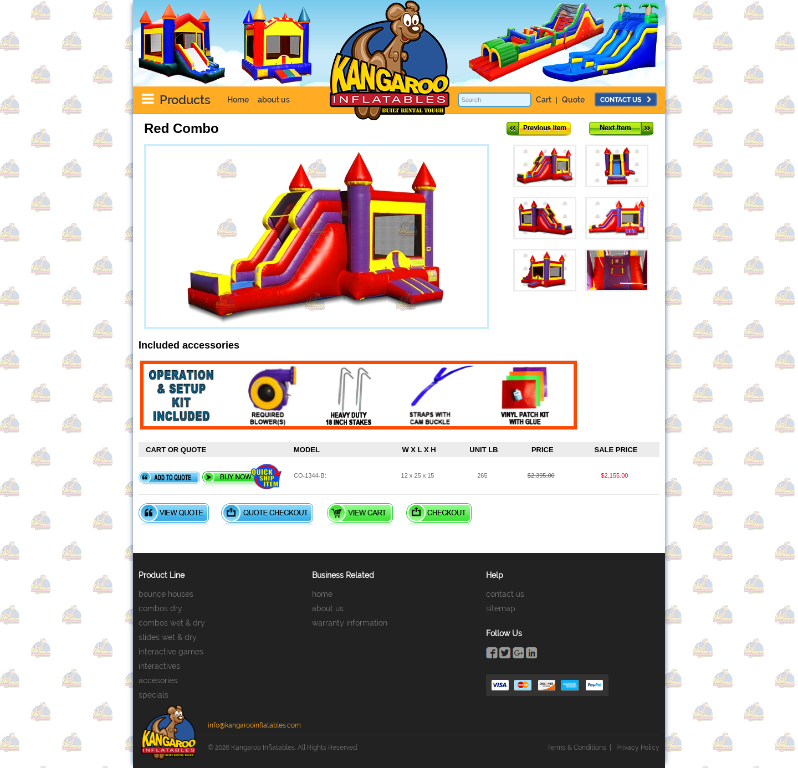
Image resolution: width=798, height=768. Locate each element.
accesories (158, 680)
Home (238, 99)
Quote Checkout (267, 514)
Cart (543, 99)
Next (621, 129)
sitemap (500, 608)
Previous (539, 129)
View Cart (360, 514)
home (322, 594)
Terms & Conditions (576, 747)
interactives (159, 666)
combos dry (160, 608)
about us (274, 99)
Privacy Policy (637, 747)
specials (153, 694)
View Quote (174, 514)
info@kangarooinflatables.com (254, 725)
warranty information (349, 622)
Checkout (439, 514)
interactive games (171, 651)
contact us (625, 100)
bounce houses (166, 594)
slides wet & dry (168, 637)
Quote (573, 99)
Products (185, 100)
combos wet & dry (172, 622)
